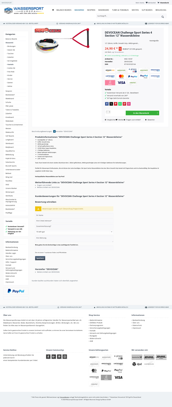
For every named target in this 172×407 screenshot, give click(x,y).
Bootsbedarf (10, 95)
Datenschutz (10, 276)
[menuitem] (140, 3)
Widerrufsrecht (11, 273)
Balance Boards (11, 39)
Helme (9, 86)
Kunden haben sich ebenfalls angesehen (63, 281)
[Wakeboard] (104, 10)
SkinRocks (9, 196)
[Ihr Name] (74, 215)
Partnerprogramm (96, 325)
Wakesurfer (10, 132)
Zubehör (10, 57)
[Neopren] (91, 10)
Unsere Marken (11, 188)
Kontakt (8, 265)
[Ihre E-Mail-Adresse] (74, 220)
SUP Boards (10, 136)
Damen (10, 83)
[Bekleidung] (161, 10)
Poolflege (9, 213)
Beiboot (8, 173)
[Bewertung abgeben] (74, 231)
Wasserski (9, 43)
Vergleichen (110, 120)
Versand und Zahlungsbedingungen (14, 269)
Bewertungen (49, 131)
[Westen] (135, 10)
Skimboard (9, 143)
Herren (10, 79)
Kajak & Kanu (10, 158)
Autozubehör (10, 205)
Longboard (9, 140)
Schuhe (8, 102)
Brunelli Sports (11, 166)
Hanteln (10, 64)
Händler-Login (11, 253)
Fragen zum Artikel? (132, 120)
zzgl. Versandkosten (118, 52)
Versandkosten (64, 397)
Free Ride (10, 72)
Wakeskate (9, 121)
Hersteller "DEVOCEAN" (64, 131)
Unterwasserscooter (13, 170)
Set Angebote (12, 61)
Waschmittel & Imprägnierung (11, 200)
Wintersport (10, 192)
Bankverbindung (12, 247)
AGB (7, 279)
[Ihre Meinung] (74, 239)
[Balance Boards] (64, 10)
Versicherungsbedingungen (16, 259)
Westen (8, 128)
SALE (7, 184)
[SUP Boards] (147, 10)
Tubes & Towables (12, 110)
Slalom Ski (11, 50)
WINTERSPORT (7, 3)
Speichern (40, 258)
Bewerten (150, 120)
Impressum (10, 282)
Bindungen (11, 46)
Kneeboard (10, 117)
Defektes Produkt (96, 323)
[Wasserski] (79, 10)
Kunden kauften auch (40, 281)
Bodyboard (10, 147)
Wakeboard (10, 98)
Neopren (9, 91)
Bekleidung (10, 155)
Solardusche (10, 162)
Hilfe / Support (11, 262)
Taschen (10, 53)
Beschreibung (37, 131)
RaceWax (9, 181)
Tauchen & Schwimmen (14, 125)
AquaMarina (10, 151)
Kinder (9, 75)
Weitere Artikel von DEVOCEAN (47, 187)
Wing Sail (9, 177)
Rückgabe (93, 336)
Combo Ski (11, 68)
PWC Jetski (9, 106)
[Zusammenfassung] (74, 226)
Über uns (9, 256)
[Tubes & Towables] (120, 10)
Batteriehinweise (12, 250)
